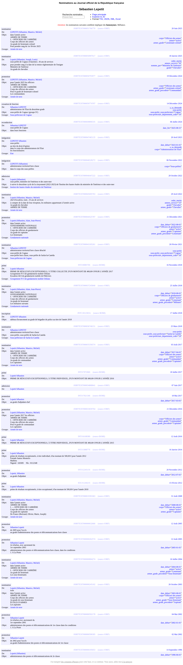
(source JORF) (104, 28)
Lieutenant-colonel (173, 43)
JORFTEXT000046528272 (84, 160)
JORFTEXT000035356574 (84, 345)
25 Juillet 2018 (176, 285)
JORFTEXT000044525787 (84, 217)
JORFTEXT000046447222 (84, 176)
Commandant (175, 90)
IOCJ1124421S (84, 483)
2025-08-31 (176, 128)
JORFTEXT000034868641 (84, 385)
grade (169, 68)
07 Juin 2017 (177, 385)
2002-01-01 (176, 623)
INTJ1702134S (84, 396)
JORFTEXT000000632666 (84, 524)
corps (161, 38)
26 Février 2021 (175, 244)
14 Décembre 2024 (174, 103)
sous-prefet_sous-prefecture (162, 112)
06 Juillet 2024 (176, 122)
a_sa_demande (176, 108)
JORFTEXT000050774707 (84, 103)
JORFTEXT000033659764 (84, 409)
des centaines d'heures (70, 662)
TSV (101, 19)
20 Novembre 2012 (174, 470)
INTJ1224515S (84, 470)
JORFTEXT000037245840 (84, 285)
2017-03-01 (176, 401)
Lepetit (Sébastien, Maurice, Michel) (26, 198)
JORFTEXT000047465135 (84, 137)
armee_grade (158, 43)
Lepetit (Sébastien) (19, 179)
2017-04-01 (176, 352)
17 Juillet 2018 (176, 313)
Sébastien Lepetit (18, 527)
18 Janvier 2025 (175, 56)
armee (171, 40)
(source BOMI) (99, 265)
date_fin (166, 128)
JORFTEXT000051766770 (84, 28)
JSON (106, 19)
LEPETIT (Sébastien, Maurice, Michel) (27, 32)
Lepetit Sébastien (18, 269)
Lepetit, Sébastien (18, 473)
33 (180, 203)
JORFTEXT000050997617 (84, 56)
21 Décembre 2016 (174, 409)
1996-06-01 (176, 655)
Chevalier (177, 68)
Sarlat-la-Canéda (174, 334)
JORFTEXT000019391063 (84, 496)
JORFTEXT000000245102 (84, 584)
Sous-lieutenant (174, 574)
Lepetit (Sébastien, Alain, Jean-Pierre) (26, 221)
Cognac (178, 112)
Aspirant (177, 602)
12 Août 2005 (176, 524)
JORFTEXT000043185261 (84, 244)
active (178, 40)
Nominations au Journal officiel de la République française (91, 3)
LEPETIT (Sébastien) (20, 164)
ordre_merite (176, 61)
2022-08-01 (176, 225)
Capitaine (177, 231)
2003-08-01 (176, 593)
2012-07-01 (176, 475)
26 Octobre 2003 (175, 584)
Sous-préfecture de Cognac (21, 115)
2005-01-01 (176, 547)
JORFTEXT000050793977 (84, 76)
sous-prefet (177, 110)
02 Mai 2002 (177, 634)
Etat (11, 153)
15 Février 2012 (175, 483)
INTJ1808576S (84, 265)
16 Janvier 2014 (175, 450)
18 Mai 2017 (177, 396)
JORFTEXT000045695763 (84, 194)
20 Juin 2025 (177, 28)
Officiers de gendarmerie (171, 227)
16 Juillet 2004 (176, 559)
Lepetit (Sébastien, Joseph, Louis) (25, 59)
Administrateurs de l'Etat (171, 149)
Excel (118, 19)
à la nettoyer (127, 662)
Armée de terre (16, 49)
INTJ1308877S (84, 450)
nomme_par (156, 65)
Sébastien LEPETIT (19, 107)
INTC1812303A (84, 313)
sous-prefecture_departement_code (163, 114)
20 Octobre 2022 (175, 176)
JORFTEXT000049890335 (84, 122)
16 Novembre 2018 (174, 265)
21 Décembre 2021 (174, 217)
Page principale (99, 14)
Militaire (177, 302)
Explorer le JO (98, 17)
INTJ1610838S (84, 436)
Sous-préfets (176, 166)
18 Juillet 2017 (176, 372)
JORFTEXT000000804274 (84, 559)
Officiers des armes (173, 38)
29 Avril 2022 (176, 194)
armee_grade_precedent (158, 90)
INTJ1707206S (84, 372)
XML (112, 19)
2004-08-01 (176, 567)
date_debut (165, 145)
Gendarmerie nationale (19, 238)
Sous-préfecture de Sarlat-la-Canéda (24, 338)
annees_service (171, 63)
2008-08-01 (176, 505)
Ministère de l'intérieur (172, 65)
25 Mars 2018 (176, 326)
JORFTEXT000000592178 (84, 614)
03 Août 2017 (176, 345)
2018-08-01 (176, 293)
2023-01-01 (176, 145)
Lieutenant (176, 234)
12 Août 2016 (176, 436)
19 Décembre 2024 (174, 76)
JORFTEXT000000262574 (84, 539)
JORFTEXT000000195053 (84, 650)
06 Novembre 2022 (174, 160)
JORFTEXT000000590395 (84, 634)
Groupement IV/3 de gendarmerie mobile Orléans (30, 279)
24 (180, 336)
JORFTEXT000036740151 (84, 326)
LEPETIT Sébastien (19, 141)
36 (180, 63)
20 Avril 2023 (176, 137)
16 (180, 114)
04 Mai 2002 (177, 614)
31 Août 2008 (176, 496)
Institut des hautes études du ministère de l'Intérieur (30, 187)
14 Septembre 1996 (174, 650)
